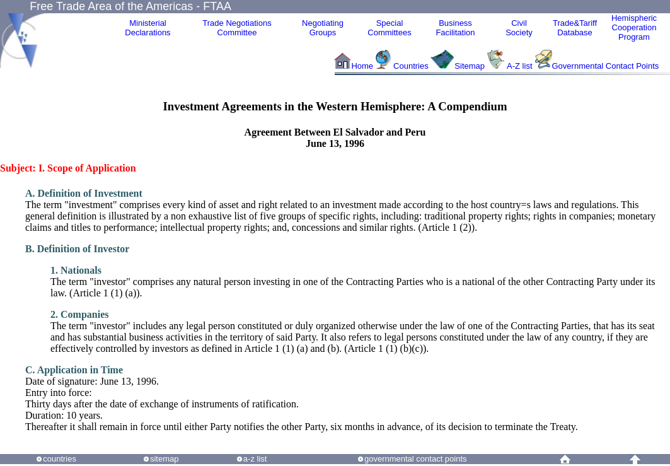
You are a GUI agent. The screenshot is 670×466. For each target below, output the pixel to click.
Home (362, 66)
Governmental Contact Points (605, 66)
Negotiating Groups (323, 27)
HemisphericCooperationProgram (634, 27)
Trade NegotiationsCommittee (236, 27)
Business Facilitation (455, 27)
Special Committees (389, 27)
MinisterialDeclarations (147, 27)
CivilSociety (519, 27)
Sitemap (469, 66)
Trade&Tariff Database (575, 27)
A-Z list (519, 66)
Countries (411, 66)
